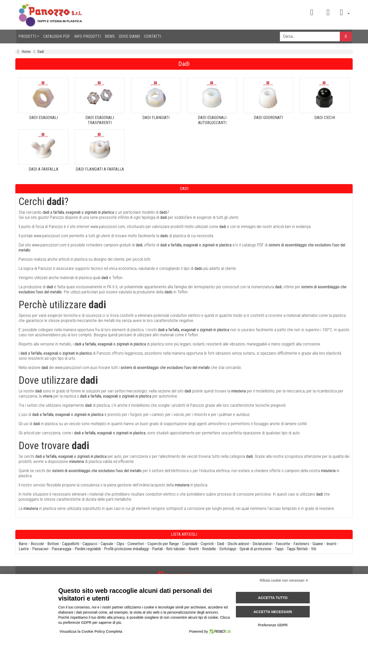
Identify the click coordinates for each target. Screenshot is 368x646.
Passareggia (61, 548)
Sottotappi (227, 548)
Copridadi (189, 543)
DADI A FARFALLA (43, 169)
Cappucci (90, 543)
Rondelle (209, 548)
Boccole (37, 543)
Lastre (24, 548)
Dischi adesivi (238, 543)
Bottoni (53, 543)
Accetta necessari (273, 612)
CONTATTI (152, 36)
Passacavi (40, 548)
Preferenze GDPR (273, 625)
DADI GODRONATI (268, 117)
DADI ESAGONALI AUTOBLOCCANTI (212, 120)
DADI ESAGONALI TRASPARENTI (99, 120)
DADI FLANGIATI (155, 117)
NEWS (110, 36)
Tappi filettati (297, 548)
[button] (343, 12)
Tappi (279, 548)
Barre (23, 543)
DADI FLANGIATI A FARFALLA (100, 169)
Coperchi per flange (163, 543)
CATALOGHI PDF (56, 36)
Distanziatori (262, 543)
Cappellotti (70, 543)
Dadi (220, 543)
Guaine (318, 543)
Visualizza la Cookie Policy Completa (91, 631)
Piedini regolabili (88, 548)
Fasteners (301, 543)
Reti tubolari (175, 548)
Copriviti (207, 543)
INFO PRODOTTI (87, 36)
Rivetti (194, 548)
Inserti (331, 543)
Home (26, 52)
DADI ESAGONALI (43, 117)
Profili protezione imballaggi (126, 548)
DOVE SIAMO (129, 36)
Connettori (136, 543)
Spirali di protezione (255, 548)
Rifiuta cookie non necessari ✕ (284, 580)
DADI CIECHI (324, 117)
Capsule (107, 543)
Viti (313, 548)
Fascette (283, 543)
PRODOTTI (27, 36)
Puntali (157, 548)
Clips (120, 543)
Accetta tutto (273, 598)
